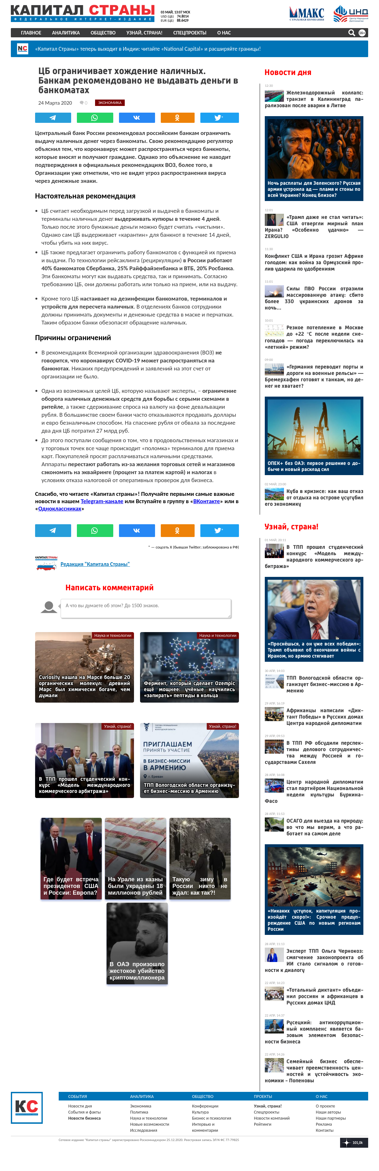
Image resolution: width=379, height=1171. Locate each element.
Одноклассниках (59, 508)
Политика (139, 1112)
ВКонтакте (206, 501)
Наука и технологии (112, 635)
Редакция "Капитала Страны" (95, 564)
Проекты (263, 1096)
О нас (224, 33)
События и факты (84, 1112)
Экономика (140, 1106)
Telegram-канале (102, 501)
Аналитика (66, 33)
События (77, 1096)
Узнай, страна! (144, 33)
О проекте (325, 1106)
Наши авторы (328, 1112)
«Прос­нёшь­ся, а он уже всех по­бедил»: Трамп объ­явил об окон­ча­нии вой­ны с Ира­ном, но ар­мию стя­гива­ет (314, 650)
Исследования (143, 1130)
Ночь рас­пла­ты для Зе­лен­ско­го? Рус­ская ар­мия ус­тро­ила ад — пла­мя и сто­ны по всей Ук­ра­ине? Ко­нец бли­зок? (314, 189)
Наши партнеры (331, 1118)
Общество (103, 33)
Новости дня (287, 72)
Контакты (325, 1130)
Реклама (324, 1124)
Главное (31, 33)
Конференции (205, 1106)
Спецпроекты (190, 33)
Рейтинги (262, 1124)
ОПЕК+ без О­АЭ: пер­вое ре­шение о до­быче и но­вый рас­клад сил (314, 466)
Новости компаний (272, 1118)
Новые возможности (149, 1124)
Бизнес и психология (211, 1118)
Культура (200, 1112)
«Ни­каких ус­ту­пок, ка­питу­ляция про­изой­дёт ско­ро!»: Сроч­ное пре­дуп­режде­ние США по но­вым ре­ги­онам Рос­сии (314, 920)
